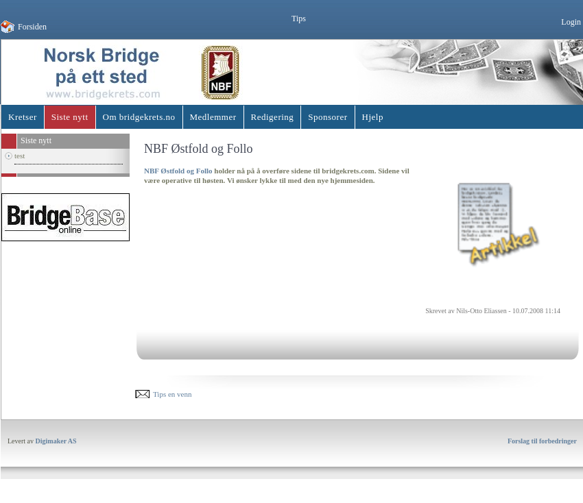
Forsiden (32, 27)
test (19, 155)
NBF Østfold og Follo (178, 171)
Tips (299, 18)
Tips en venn (172, 394)
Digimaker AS (56, 441)
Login (571, 22)
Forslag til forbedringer (542, 441)
